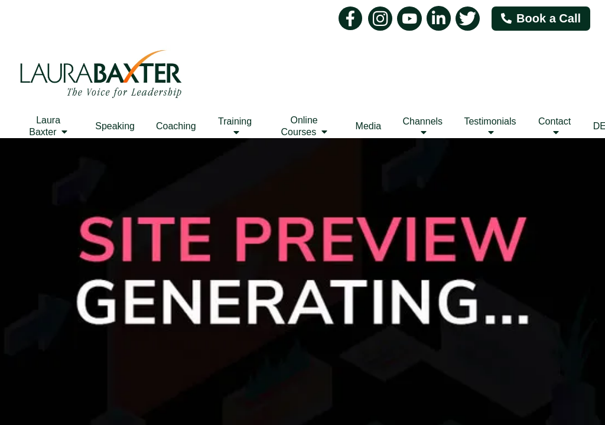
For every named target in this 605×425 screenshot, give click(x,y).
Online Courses (304, 126)
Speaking (115, 126)
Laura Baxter (48, 126)
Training (235, 126)
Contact (554, 126)
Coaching (176, 126)
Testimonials (490, 126)
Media (369, 126)
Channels (422, 126)
